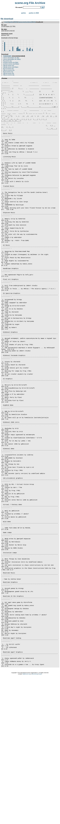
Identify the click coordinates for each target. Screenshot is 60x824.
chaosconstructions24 (25, 22)
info (34, 22)
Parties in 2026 (34, 13)
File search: (19, 7)
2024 (15, 22)
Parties (23, 13)
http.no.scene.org (8, 70)
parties (11, 22)
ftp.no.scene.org (8, 68)
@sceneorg (35, 820)
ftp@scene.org (26, 820)
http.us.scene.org (8, 75)
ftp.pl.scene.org (8, 71)
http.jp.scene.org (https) (10, 67)
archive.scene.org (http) (10, 62)
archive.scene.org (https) (11, 64)
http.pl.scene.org (8, 73)
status (40, 820)
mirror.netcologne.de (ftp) (11, 57)
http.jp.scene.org (8, 65)
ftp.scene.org (7, 61)
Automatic (7, 56)
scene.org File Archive (30, 3)
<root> (6, 22)
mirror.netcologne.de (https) (12, 59)
